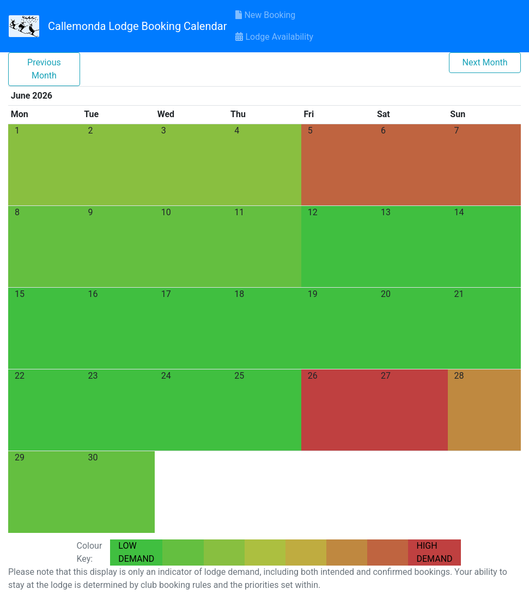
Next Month (485, 62)
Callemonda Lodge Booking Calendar (137, 26)
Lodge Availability (274, 37)
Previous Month (44, 69)
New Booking (265, 15)
